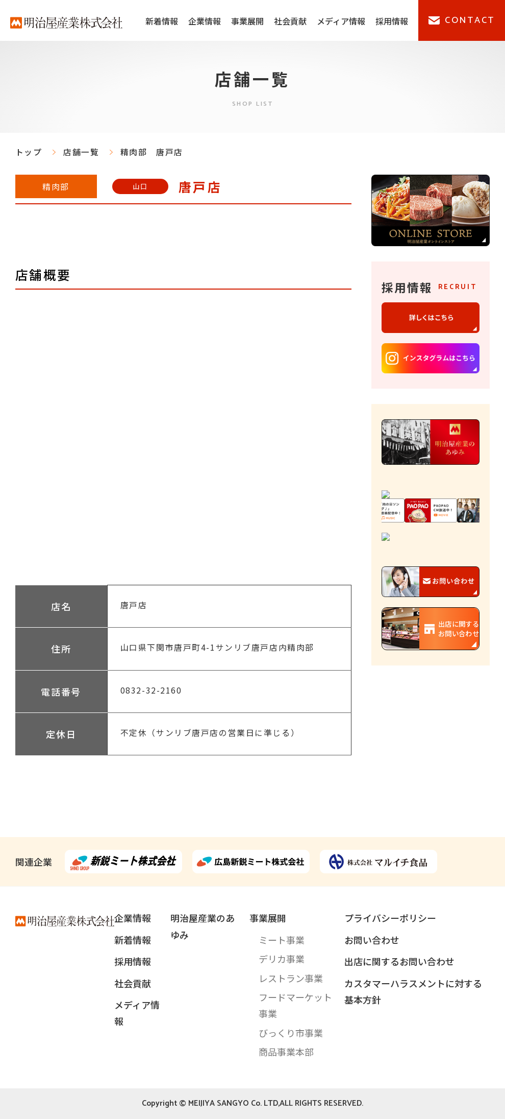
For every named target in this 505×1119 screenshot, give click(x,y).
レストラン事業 (291, 978)
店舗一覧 (81, 152)
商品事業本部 (286, 1051)
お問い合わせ (371, 939)
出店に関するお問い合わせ (399, 961)
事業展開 (247, 21)
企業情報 (204, 21)
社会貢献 (290, 21)
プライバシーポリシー (390, 917)
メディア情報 (341, 21)
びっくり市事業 (291, 1032)
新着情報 (161, 21)
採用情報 (391, 21)
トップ (28, 152)
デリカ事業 (282, 958)
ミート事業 (282, 939)
